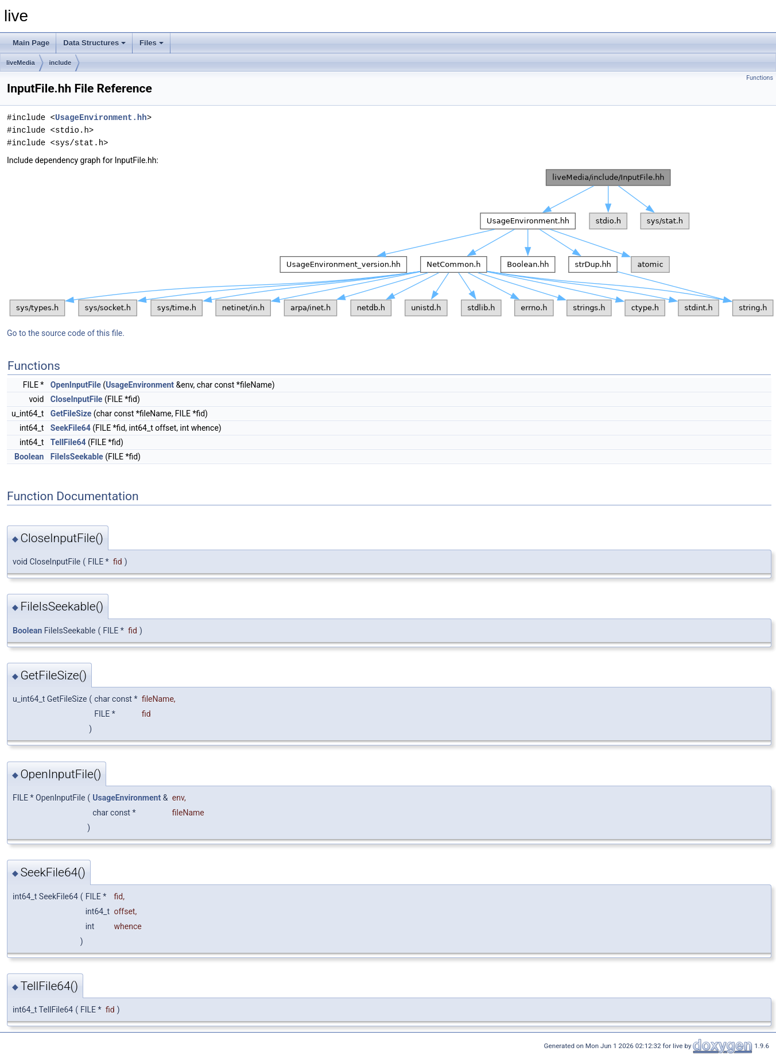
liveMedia (20, 62)
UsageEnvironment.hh (101, 117)
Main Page (31, 42)
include (60, 62)
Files (151, 42)
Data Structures (94, 42)
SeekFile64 (71, 427)
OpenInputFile (76, 384)
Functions (759, 78)
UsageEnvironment (140, 384)
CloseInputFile (77, 399)
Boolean (29, 456)
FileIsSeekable (77, 456)
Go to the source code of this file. (66, 333)
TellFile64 (68, 442)
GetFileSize (71, 413)
